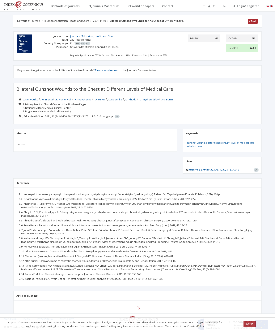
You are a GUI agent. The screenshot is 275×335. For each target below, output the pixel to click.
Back (253, 21)
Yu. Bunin (167, 99)
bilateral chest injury (218, 142)
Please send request (107, 70)
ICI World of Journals (28, 20)
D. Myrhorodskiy (149, 99)
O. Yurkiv (100, 99)
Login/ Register (246, 6)
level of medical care (243, 142)
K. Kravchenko (83, 99)
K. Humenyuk (63, 99)
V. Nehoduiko (30, 99)
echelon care (194, 146)
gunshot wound (196, 142)
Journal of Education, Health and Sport (66, 20)
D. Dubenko (115, 99)
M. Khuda (130, 99)
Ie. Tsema (47, 99)
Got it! (249, 324)
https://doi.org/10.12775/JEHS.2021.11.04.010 (213, 170)
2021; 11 (99, 20)
